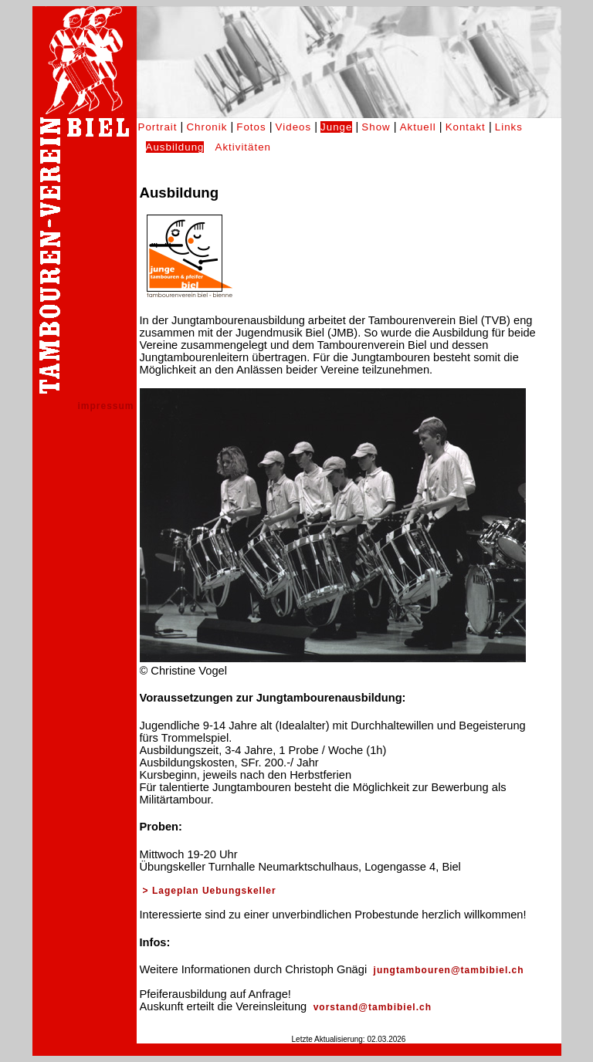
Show (375, 127)
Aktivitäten (243, 147)
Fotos (251, 127)
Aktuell (418, 127)
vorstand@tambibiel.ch (371, 1007)
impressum (105, 406)
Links (509, 127)
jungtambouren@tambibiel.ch (447, 970)
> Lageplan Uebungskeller (209, 890)
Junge (336, 127)
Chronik (206, 127)
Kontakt (466, 127)
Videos (294, 127)
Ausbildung (175, 147)
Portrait (158, 127)
